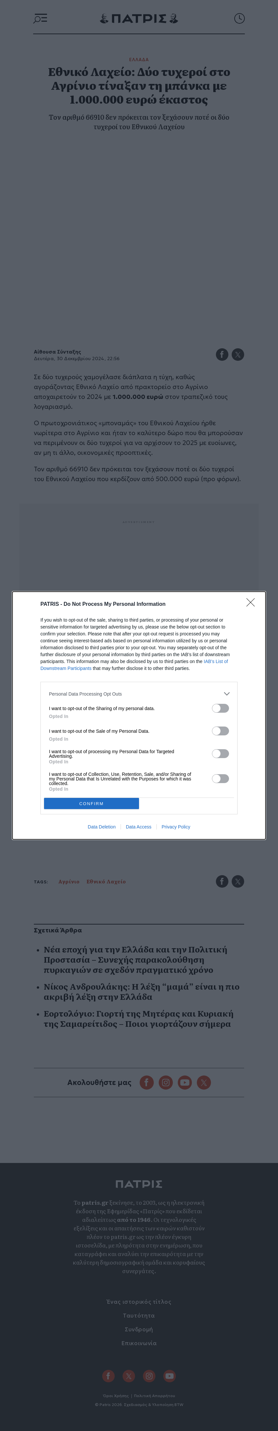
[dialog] (139, 715)
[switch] (220, 708)
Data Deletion (102, 826)
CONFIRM (91, 803)
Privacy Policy (176, 826)
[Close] (252, 604)
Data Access (138, 826)
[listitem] (139, 693)
